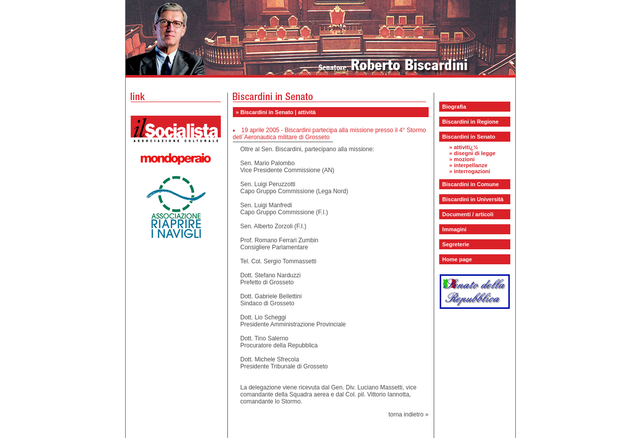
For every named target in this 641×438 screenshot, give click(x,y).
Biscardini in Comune (470, 184)
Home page (457, 259)
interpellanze (470, 165)
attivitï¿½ (466, 147)
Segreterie (455, 244)
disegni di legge (474, 153)
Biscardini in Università (472, 199)
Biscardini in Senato (468, 137)
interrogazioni (472, 171)
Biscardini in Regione (470, 122)
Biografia (454, 107)
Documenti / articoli (467, 214)
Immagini (454, 229)
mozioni (464, 159)
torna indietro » (409, 414)
